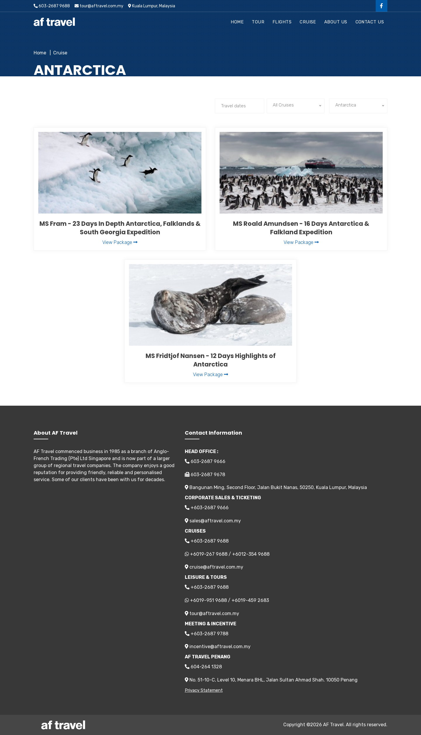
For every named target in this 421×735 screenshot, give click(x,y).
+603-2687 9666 (207, 507)
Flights (281, 22)
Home (237, 22)
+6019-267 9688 (208, 554)
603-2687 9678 (205, 474)
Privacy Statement (204, 690)
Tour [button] (258, 22)
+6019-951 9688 (208, 600)
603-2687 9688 (52, 6)
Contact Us (370, 22)
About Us (335, 22)
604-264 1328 (203, 666)
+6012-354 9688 (251, 554)
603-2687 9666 (205, 461)
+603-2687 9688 (207, 541)
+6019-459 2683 (250, 600)
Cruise (308, 22)
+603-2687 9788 (206, 633)
